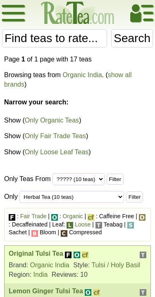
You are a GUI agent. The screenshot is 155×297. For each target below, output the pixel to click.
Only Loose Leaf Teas (56, 152)
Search (132, 38)
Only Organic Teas (52, 120)
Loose (83, 224)
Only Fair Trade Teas (55, 135)
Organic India (82, 74)
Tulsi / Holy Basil (115, 265)
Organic (73, 216)
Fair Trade (33, 216)
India (40, 274)
